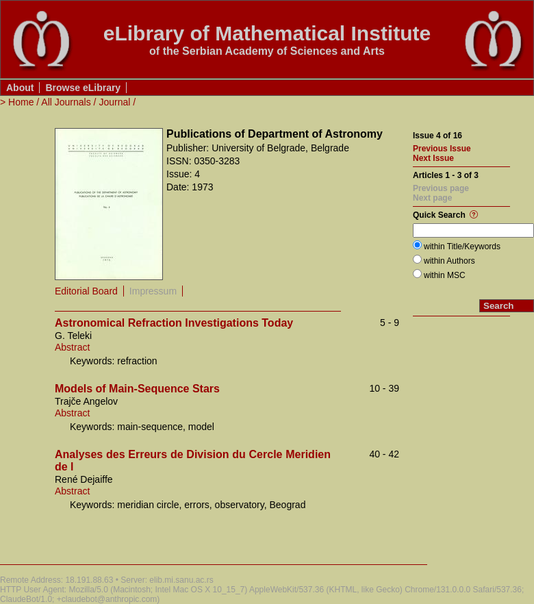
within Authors (449, 261)
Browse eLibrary (82, 87)
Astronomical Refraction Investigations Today (174, 323)
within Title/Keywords (462, 246)
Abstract (72, 347)
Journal (114, 102)
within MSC (445, 275)
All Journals (65, 102)
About (20, 87)
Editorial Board (86, 291)
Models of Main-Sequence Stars (137, 388)
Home (21, 102)
